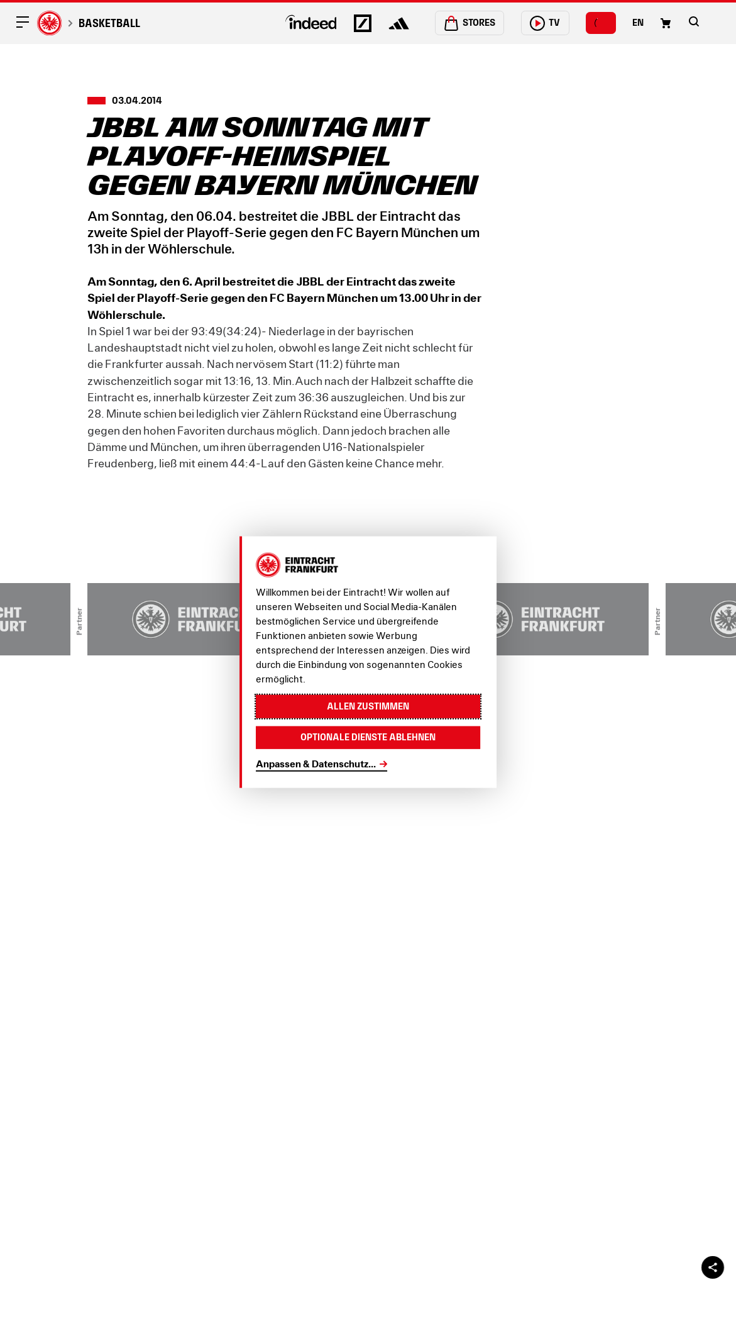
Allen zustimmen (368, 706)
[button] (694, 21)
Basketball (109, 23)
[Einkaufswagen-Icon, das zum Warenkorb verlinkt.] (666, 23)
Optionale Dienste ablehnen (368, 737)
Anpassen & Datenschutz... (316, 764)
